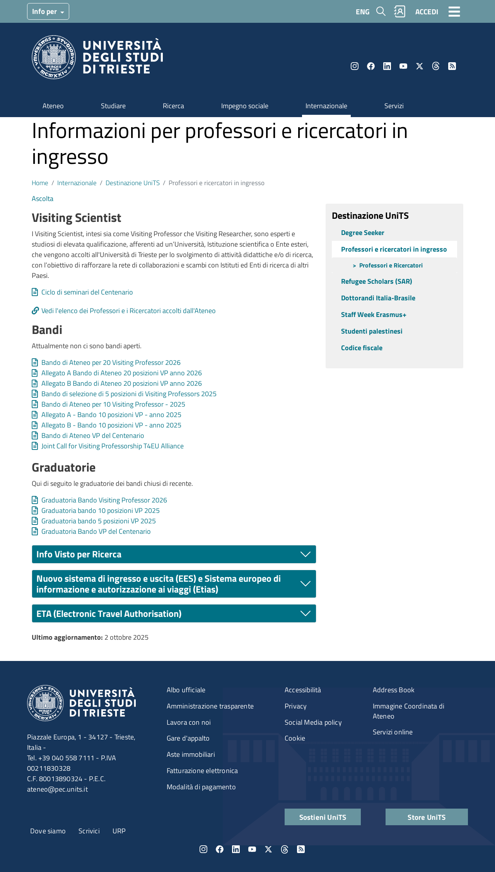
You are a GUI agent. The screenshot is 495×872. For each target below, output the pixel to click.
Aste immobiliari (191, 754)
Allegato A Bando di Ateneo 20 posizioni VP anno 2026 (121, 373)
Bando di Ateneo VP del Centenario (92, 435)
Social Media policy (313, 722)
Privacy (296, 706)
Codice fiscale (361, 347)
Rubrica (400, 11)
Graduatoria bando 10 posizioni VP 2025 (100, 510)
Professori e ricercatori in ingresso (394, 249)
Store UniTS (427, 817)
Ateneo (53, 105)
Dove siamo (48, 831)
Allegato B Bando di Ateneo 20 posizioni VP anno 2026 (121, 383)
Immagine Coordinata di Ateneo (408, 711)
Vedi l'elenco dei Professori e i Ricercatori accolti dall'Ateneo (128, 310)
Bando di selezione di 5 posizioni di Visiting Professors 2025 (129, 393)
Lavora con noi (189, 722)
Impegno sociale (244, 105)
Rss (452, 66)
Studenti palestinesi (372, 331)
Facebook (371, 66)
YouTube (403, 66)
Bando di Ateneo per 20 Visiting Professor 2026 (111, 362)
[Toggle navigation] (454, 11)
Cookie (295, 738)
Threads (436, 66)
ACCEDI (426, 11)
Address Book (394, 690)
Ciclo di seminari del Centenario (87, 292)
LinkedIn (387, 66)
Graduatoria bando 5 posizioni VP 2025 (98, 521)
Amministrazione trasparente (210, 706)
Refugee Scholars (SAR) (376, 281)
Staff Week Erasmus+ (373, 314)
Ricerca (173, 105)
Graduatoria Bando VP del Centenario (96, 531)
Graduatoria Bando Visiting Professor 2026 (104, 500)
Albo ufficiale (186, 690)
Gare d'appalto (188, 738)
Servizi (394, 105)
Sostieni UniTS (322, 817)
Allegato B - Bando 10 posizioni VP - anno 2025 (111, 425)
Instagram (355, 66)
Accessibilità (303, 690)
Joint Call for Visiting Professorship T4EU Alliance (112, 446)
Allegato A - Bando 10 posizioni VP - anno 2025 (111, 414)
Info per (45, 11)
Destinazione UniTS (133, 182)
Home (40, 182)
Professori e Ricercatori (391, 265)
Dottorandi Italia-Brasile (378, 298)
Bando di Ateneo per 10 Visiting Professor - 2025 (113, 404)
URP (119, 831)
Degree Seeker (362, 232)
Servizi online (393, 732)
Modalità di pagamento (201, 787)
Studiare (113, 105)
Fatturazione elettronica (202, 770)
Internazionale (326, 105)
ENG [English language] (363, 11)
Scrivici (89, 831)
